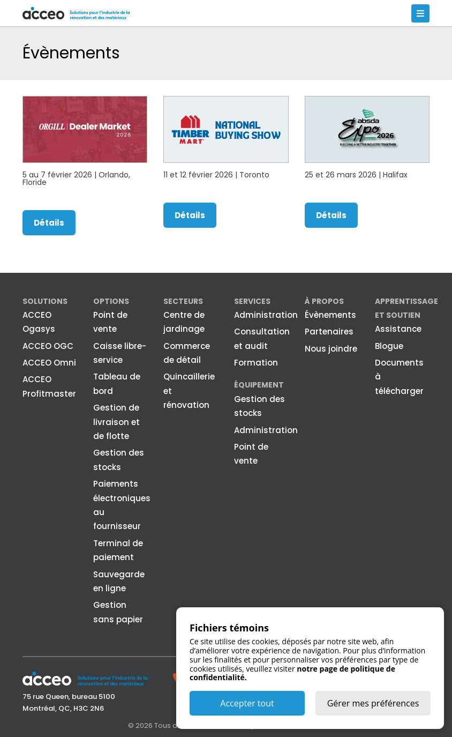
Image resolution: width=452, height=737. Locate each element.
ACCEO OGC (47, 346)
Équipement (259, 384)
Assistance (398, 328)
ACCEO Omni (49, 362)
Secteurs (183, 301)
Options (111, 301)
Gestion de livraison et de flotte (116, 422)
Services (252, 301)
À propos (324, 301)
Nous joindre (331, 348)
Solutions (44, 301)
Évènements (330, 315)
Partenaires (329, 331)
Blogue (389, 346)
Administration (266, 315)
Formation (256, 362)
